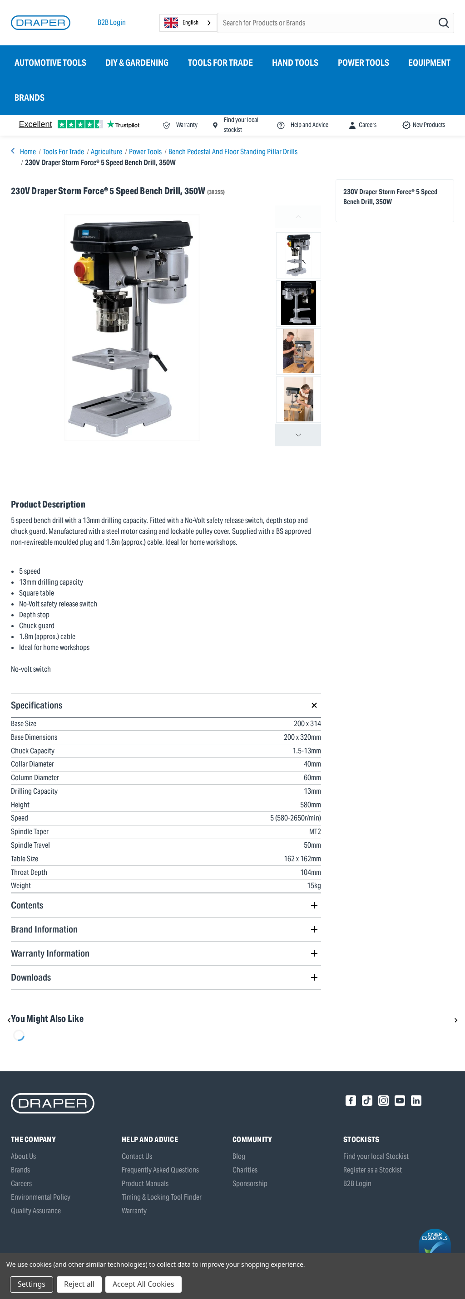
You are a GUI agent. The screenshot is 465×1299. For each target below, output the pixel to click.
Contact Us (137, 1156)
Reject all (79, 1284)
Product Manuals (145, 1183)
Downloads (31, 977)
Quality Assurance (36, 1211)
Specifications (36, 705)
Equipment (429, 62)
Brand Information (44, 929)
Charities (244, 1170)
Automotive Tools (50, 62)
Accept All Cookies (143, 1284)
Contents (27, 905)
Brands (30, 97)
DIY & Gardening (136, 62)
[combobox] (188, 23)
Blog (238, 1156)
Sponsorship (249, 1183)
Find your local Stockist (376, 1156)
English (181, 22)
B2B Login (112, 22)
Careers (21, 1183)
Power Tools (363, 62)
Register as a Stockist (372, 1170)
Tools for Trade (220, 62)
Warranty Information (50, 953)
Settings (31, 1284)
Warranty (134, 1211)
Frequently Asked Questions (160, 1170)
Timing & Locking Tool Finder (162, 1197)
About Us (23, 1156)
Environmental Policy (40, 1197)
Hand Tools (295, 62)
